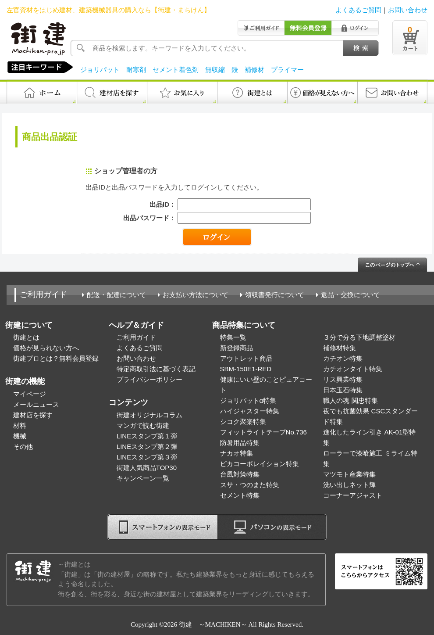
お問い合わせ (407, 10)
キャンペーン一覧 (143, 478)
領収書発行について (274, 294)
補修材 (254, 69)
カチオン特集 (343, 358)
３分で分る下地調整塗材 (359, 337)
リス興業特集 (343, 379)
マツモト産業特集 (349, 474)
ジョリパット (100, 69)
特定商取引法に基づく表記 (156, 369)
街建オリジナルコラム (149, 415)
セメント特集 (240, 495)
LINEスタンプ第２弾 (147, 446)
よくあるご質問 (358, 10)
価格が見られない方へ (46, 348)
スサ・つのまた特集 (249, 484)
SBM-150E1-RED (246, 369)
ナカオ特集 (236, 453)
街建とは (26, 337)
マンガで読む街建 (143, 425)
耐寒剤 (136, 69)
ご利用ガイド (43, 294)
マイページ (29, 394)
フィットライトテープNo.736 (263, 432)
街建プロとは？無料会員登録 (56, 358)
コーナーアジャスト (352, 495)
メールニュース (36, 404)
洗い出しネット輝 (349, 484)
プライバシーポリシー (149, 379)
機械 (19, 436)
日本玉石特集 (343, 390)
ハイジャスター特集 (249, 411)
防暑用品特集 (240, 442)
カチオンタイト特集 (352, 369)
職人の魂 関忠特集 (350, 400)
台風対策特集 (240, 474)
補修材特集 (339, 348)
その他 (23, 446)
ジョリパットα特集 (248, 400)
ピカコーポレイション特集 (259, 463)
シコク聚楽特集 (243, 421)
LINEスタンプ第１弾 (147, 436)
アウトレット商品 (246, 358)
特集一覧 (233, 337)
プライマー (287, 69)
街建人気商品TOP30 (147, 467)
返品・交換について (350, 294)
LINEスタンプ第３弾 (147, 457)
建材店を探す (33, 415)
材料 (19, 425)
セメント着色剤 (176, 69)
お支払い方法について (195, 294)
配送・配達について (116, 294)
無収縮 (215, 69)
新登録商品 (236, 348)
